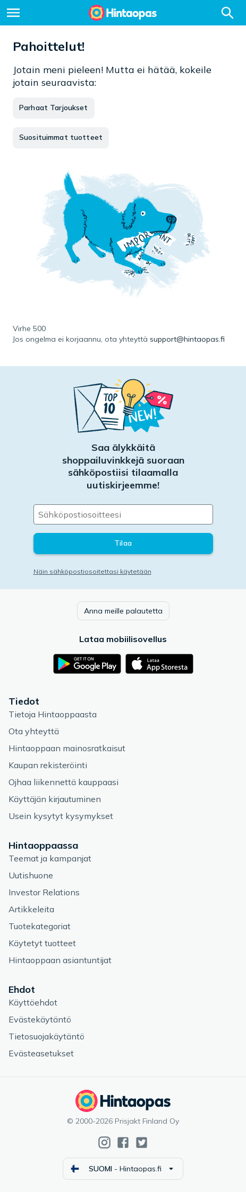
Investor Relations (44, 892)
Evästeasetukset (41, 1053)
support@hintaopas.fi (187, 339)
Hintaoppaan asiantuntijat (60, 960)
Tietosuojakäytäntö (46, 1036)
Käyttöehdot (33, 1002)
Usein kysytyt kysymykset (61, 816)
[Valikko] (13, 12)
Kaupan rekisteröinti (48, 765)
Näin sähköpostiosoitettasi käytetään (92, 571)
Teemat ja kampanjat (50, 858)
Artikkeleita (31, 909)
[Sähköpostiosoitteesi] (123, 514)
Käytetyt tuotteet (42, 943)
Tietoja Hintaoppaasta (53, 714)
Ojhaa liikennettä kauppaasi (63, 782)
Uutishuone (31, 875)
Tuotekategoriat (40, 926)
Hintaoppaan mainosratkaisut (67, 748)
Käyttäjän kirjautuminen (55, 799)
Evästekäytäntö (40, 1019)
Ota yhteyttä (34, 731)
